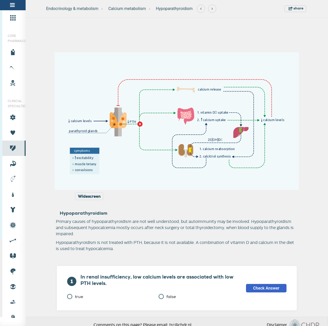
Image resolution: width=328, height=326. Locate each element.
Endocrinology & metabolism (72, 8)
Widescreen (89, 196)
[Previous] (201, 9)
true (75, 296)
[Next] (212, 9)
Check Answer (266, 288)
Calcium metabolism (127, 8)
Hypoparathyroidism (174, 8)
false (167, 296)
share (296, 8)
